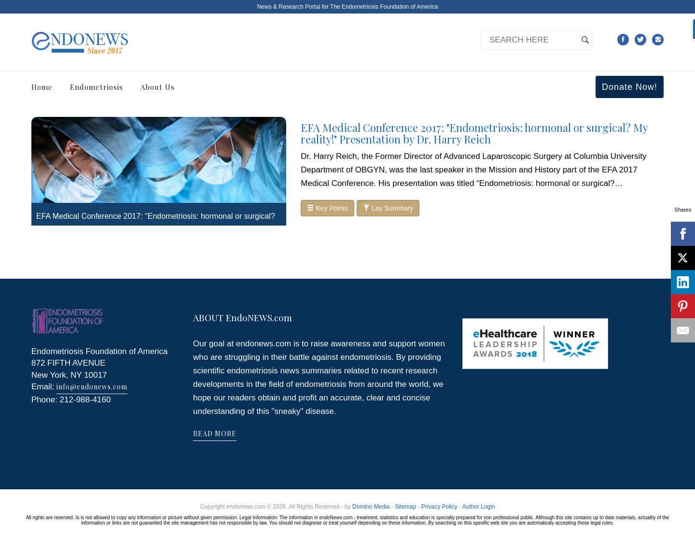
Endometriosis (96, 87)
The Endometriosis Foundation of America (384, 6)
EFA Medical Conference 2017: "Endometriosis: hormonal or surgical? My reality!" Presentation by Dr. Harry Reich (474, 133)
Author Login (478, 506)
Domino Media (370, 506)
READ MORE (214, 433)
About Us (157, 87)
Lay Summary (388, 208)
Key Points (327, 208)
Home (42, 87)
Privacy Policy (439, 506)
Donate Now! (629, 87)
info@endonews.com (91, 386)
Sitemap (405, 506)
